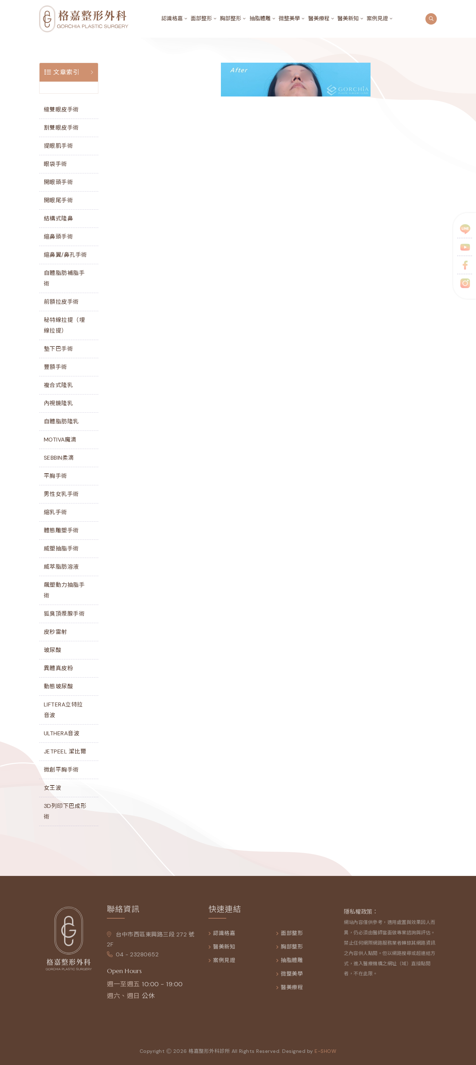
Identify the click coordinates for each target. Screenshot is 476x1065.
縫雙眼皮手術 (61, 109)
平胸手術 (55, 476)
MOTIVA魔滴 (60, 439)
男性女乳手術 (61, 494)
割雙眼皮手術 (61, 127)
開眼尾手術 (58, 200)
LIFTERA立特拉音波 (63, 710)
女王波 (53, 788)
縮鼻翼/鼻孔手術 (65, 255)
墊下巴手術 (58, 349)
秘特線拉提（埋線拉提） (64, 325)
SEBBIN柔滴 (59, 457)
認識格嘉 (172, 18)
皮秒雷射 (55, 632)
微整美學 (289, 18)
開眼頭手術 (58, 182)
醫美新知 (348, 18)
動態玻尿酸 (58, 686)
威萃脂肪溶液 (61, 566)
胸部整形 (230, 18)
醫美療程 (319, 18)
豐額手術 (55, 367)
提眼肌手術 (58, 146)
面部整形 (201, 18)
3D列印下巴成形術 (65, 811)
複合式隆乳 (58, 385)
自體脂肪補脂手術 (64, 278)
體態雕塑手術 (61, 530)
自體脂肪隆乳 (61, 421)
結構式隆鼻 (58, 218)
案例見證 (377, 18)
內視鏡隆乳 (58, 403)
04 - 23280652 (133, 957)
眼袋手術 (55, 164)
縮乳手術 (55, 512)
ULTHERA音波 (62, 733)
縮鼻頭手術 (58, 236)
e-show (325, 1054)
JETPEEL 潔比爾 (65, 751)
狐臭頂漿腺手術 (64, 613)
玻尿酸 (53, 650)
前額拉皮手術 (61, 302)
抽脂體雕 (260, 18)
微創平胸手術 (61, 769)
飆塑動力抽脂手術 (64, 590)
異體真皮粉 (58, 668)
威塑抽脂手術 (61, 548)
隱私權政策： (361, 915)
